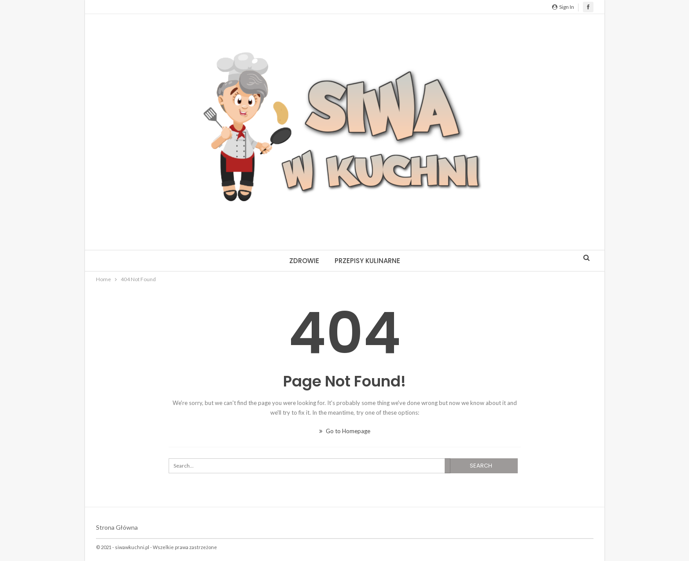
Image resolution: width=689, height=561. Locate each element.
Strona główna (117, 527)
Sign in (563, 7)
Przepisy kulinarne (367, 260)
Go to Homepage (344, 431)
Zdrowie (304, 260)
